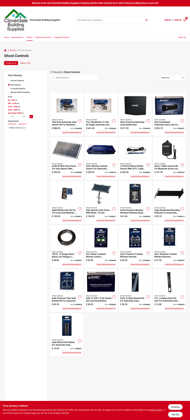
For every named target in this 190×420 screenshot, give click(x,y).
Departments (16, 37)
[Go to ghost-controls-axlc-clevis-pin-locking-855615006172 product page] (169, 290)
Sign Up (178, 20)
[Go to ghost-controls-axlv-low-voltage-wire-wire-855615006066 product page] (67, 246)
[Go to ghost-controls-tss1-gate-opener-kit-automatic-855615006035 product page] (101, 114)
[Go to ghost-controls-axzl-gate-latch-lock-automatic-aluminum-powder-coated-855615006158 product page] (169, 114)
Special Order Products (20, 92)
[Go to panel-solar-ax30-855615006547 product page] (67, 158)
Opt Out (175, 414)
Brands (30, 37)
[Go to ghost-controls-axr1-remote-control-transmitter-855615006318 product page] (101, 246)
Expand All (22, 124)
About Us (182, 37)
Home (6, 37)
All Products (16, 85)
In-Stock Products (18, 88)
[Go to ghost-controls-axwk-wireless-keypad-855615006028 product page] (135, 202)
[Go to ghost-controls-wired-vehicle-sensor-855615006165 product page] (135, 158)
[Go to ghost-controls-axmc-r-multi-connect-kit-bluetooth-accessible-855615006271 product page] (169, 158)
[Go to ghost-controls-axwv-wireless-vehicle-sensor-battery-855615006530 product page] (101, 158)
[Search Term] (112, 20)
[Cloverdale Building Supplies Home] (16, 20)
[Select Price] (31, 116)
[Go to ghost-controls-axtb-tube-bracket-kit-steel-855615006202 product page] (67, 290)
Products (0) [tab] (11, 63)
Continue (175, 407)
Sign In (167, 20)
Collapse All (12, 124)
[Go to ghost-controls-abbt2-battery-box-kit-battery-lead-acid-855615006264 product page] (67, 202)
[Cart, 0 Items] (184, 20)
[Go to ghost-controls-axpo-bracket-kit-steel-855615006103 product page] (135, 290)
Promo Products (17, 80)
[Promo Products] (9, 80)
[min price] (12, 116)
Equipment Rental (61, 37)
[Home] (5, 50)
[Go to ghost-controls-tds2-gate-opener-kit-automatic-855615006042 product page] (67, 114)
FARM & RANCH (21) (17, 128)
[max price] (23, 116)
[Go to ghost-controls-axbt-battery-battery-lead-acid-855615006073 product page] (101, 290)
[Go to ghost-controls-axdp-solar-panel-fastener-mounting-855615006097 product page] (101, 202)
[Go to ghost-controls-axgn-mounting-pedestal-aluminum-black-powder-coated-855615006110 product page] (169, 202)
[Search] (147, 20)
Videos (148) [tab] (25, 63)
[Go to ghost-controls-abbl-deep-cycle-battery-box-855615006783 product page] (135, 114)
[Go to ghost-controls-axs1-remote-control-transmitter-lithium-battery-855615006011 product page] (169, 246)
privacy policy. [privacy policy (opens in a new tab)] (156, 410)
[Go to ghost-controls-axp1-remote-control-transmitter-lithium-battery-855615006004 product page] (135, 246)
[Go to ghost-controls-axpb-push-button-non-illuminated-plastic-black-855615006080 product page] (67, 334)
